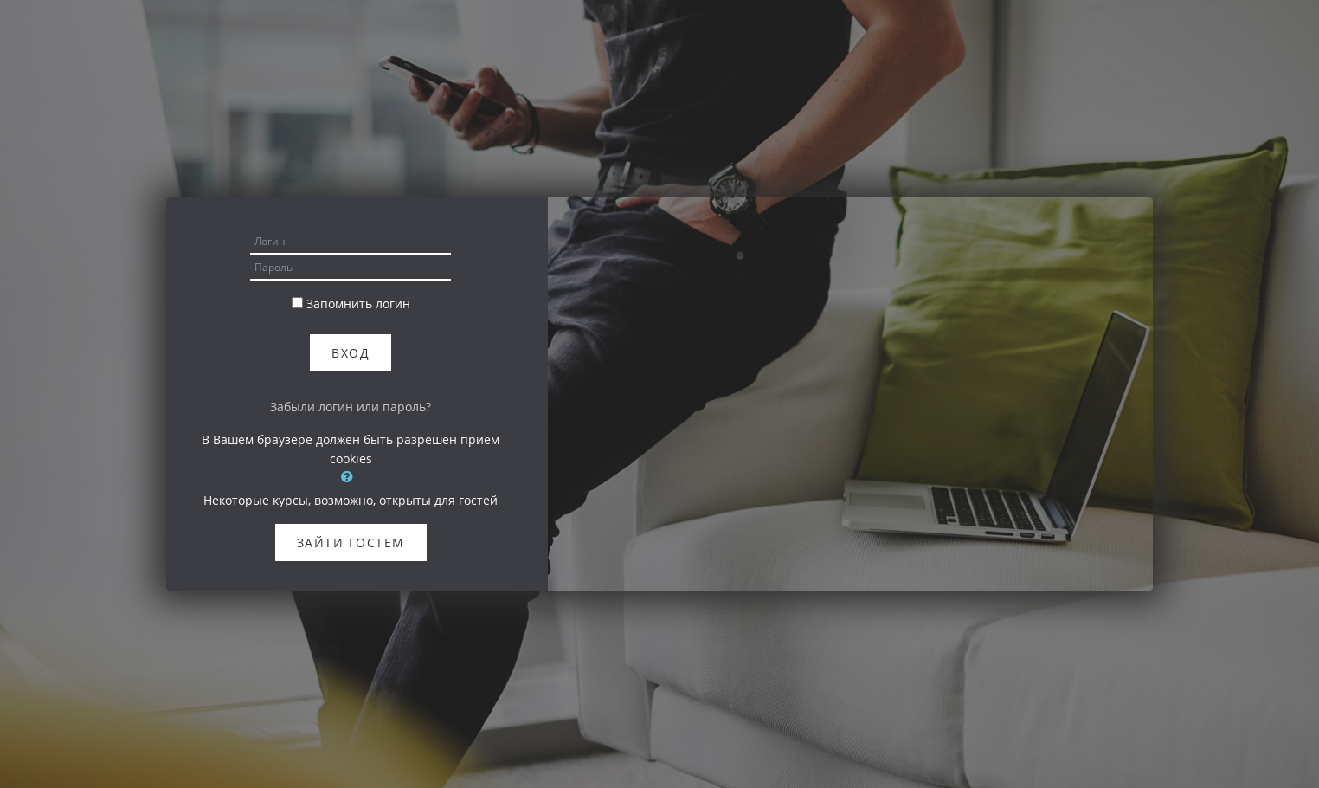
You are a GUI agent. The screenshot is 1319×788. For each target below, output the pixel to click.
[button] (350, 476)
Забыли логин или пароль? (350, 406)
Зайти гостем (351, 542)
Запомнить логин (358, 303)
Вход (350, 353)
